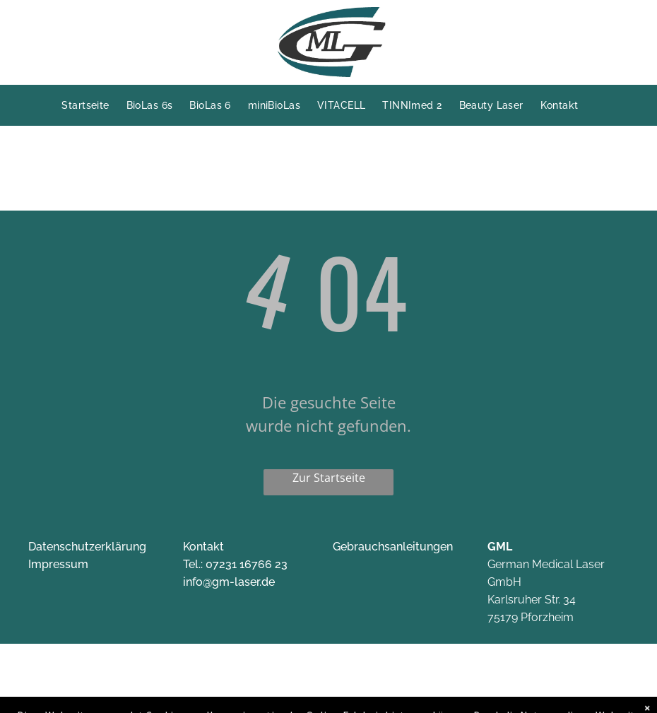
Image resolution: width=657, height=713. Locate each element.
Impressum (58, 564)
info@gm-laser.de (229, 582)
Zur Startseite (328, 477)
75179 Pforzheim (530, 617)
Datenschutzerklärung (87, 546)
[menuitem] (93, 105)
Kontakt (203, 546)
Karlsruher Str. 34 (531, 599)
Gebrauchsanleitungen (393, 546)
